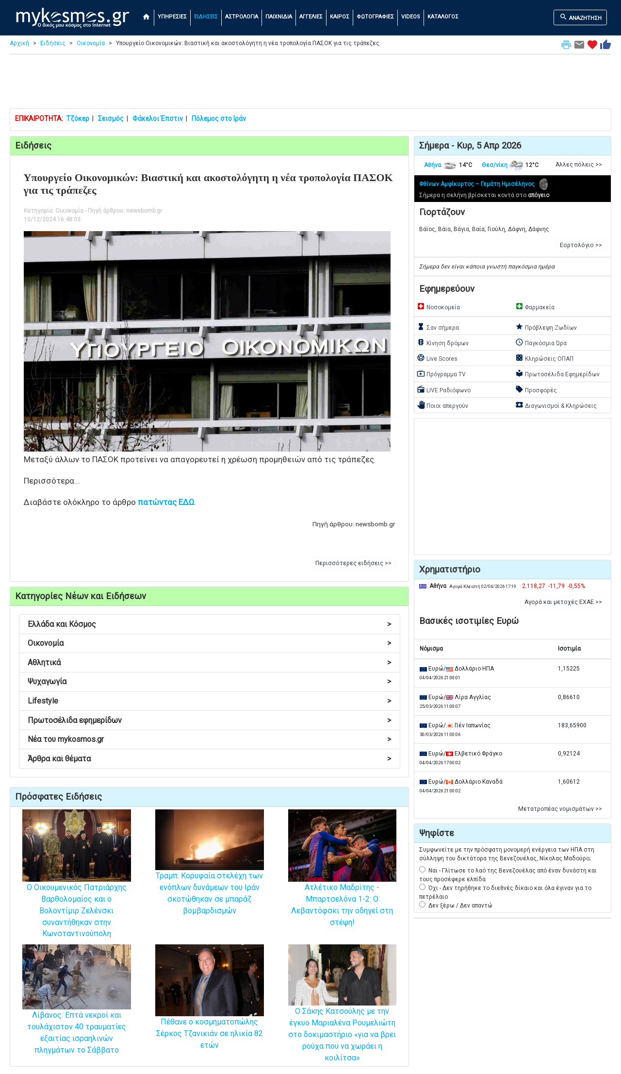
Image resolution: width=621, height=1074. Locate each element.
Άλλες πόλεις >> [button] (579, 164)
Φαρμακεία (535, 306)
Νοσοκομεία (438, 306)
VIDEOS (410, 17)
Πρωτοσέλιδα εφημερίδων (209, 720)
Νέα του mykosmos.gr (209, 739)
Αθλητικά (209, 662)
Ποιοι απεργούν (442, 405)
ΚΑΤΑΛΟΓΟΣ (442, 17)
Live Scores (437, 357)
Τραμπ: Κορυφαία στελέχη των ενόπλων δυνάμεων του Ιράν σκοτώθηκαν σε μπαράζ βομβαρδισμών (209, 875)
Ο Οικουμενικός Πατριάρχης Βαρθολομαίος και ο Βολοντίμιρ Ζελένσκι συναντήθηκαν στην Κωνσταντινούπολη (76, 889)
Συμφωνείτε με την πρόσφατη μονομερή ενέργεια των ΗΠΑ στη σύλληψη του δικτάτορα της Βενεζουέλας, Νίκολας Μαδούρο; (506, 854)
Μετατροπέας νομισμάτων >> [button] (560, 809)
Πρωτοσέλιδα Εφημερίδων (557, 373)
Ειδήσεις (52, 43)
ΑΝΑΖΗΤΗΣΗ (580, 17)
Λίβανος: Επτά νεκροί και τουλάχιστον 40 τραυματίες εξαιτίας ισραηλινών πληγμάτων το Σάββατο (76, 1013)
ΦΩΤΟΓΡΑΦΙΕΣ (375, 17)
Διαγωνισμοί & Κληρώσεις (556, 405)
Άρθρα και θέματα (209, 758)
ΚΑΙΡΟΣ (339, 17)
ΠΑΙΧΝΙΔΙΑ (278, 17)
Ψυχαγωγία (209, 681)
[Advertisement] (310, 83)
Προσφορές (536, 389)
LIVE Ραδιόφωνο (444, 389)
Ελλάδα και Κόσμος (209, 624)
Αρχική (19, 43)
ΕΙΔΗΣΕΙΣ (206, 17)
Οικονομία (91, 43)
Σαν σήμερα (438, 326)
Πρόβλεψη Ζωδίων (546, 326)
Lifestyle (209, 700)
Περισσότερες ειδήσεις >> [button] (353, 563)
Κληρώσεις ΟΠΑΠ (544, 357)
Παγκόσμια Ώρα (541, 342)
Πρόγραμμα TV (441, 373)
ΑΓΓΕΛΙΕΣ (311, 17)
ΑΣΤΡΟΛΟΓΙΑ (241, 17)
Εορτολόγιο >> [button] (581, 245)
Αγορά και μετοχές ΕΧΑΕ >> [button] (563, 602)
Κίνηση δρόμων (443, 342)
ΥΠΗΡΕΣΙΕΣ (172, 17)
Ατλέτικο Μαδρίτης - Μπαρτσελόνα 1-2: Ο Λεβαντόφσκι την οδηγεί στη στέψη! (342, 883)
